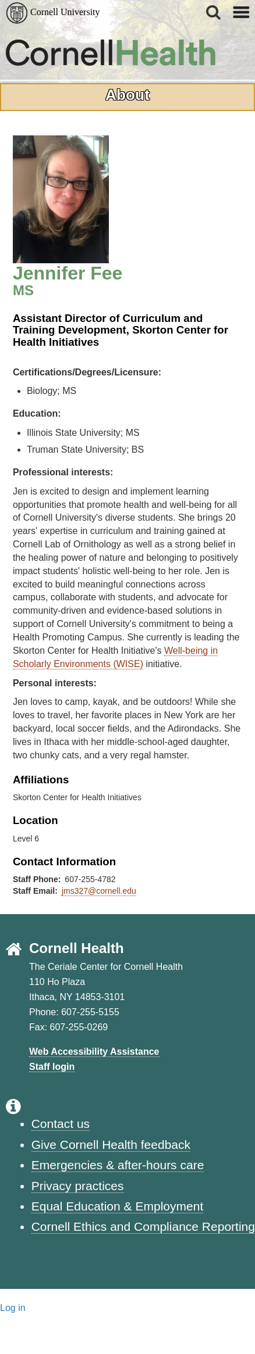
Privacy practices (77, 1185)
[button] (214, 12)
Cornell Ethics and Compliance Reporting (143, 1226)
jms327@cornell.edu (99, 890)
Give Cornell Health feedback (110, 1144)
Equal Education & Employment (117, 1206)
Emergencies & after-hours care (117, 1165)
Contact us (60, 1123)
